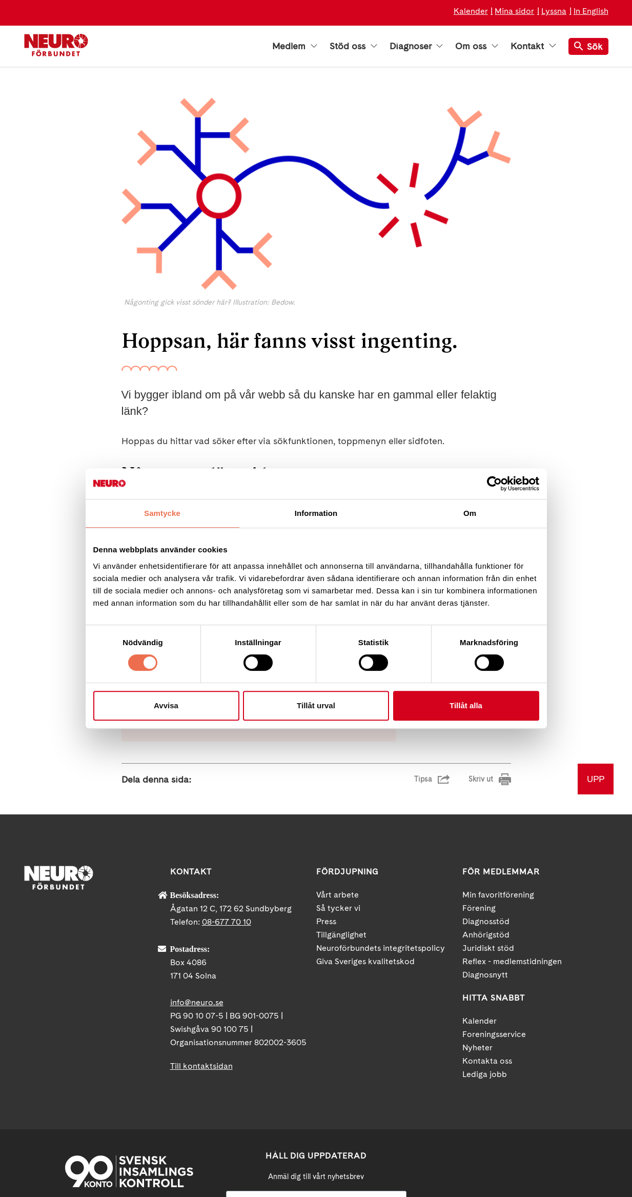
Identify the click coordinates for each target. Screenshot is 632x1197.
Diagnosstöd (485, 811)
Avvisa (166, 705)
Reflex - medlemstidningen (512, 851)
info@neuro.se (196, 892)
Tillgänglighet (341, 824)
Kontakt (533, 46)
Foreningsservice (494, 924)
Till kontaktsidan (201, 956)
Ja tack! (316, 1166)
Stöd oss (353, 46)
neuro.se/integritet (316, 1142)
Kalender (471, 11)
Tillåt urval (316, 705)
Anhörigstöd (485, 824)
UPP (595, 668)
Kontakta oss (487, 950)
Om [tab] (469, 513)
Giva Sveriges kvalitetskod (365, 851)
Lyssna (553, 11)
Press (326, 811)
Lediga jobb (484, 964)
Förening (479, 798)
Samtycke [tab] (162, 513)
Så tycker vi (338, 798)
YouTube (508, 1108)
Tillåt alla (466, 705)
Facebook (462, 1108)
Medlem (294, 46)
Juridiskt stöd (488, 838)
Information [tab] (316, 513)
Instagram (555, 1108)
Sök (588, 46)
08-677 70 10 (226, 811)
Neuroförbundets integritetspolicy (380, 838)
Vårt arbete (337, 784)
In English (591, 11)
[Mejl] (316, 1091)
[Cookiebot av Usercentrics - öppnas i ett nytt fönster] (494, 483)
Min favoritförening (498, 784)
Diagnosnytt (485, 864)
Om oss (476, 46)
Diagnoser (416, 46)
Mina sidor (514, 11)
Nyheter (477, 937)
